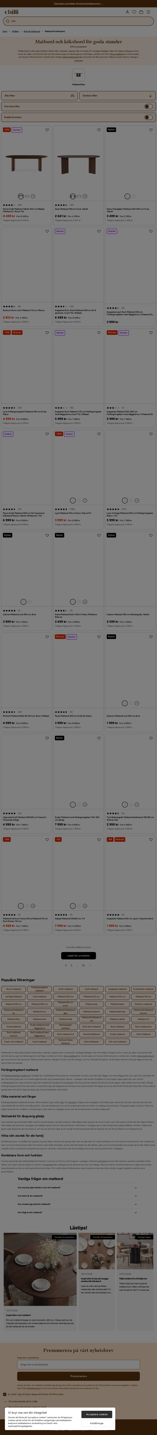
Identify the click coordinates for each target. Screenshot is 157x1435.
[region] (60, 1419)
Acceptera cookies (96, 1414)
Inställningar (97, 1423)
